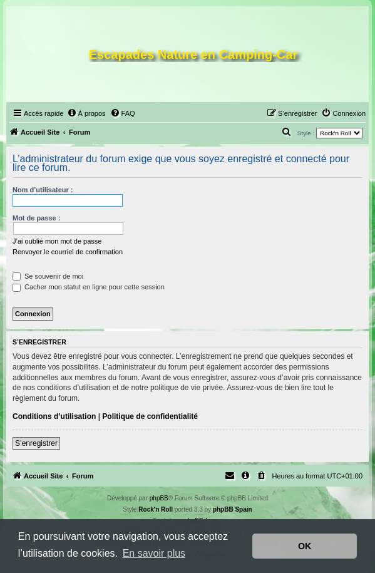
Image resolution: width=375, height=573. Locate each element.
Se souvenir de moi (48, 276)
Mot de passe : (36, 218)
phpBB (159, 498)
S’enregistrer (36, 443)
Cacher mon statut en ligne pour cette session (89, 287)
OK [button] (305, 546)
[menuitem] (86, 113)
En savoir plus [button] (154, 553)
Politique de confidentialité (150, 416)
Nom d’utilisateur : (43, 190)
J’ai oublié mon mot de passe (57, 241)
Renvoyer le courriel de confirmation (68, 252)
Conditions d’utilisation (54, 416)
